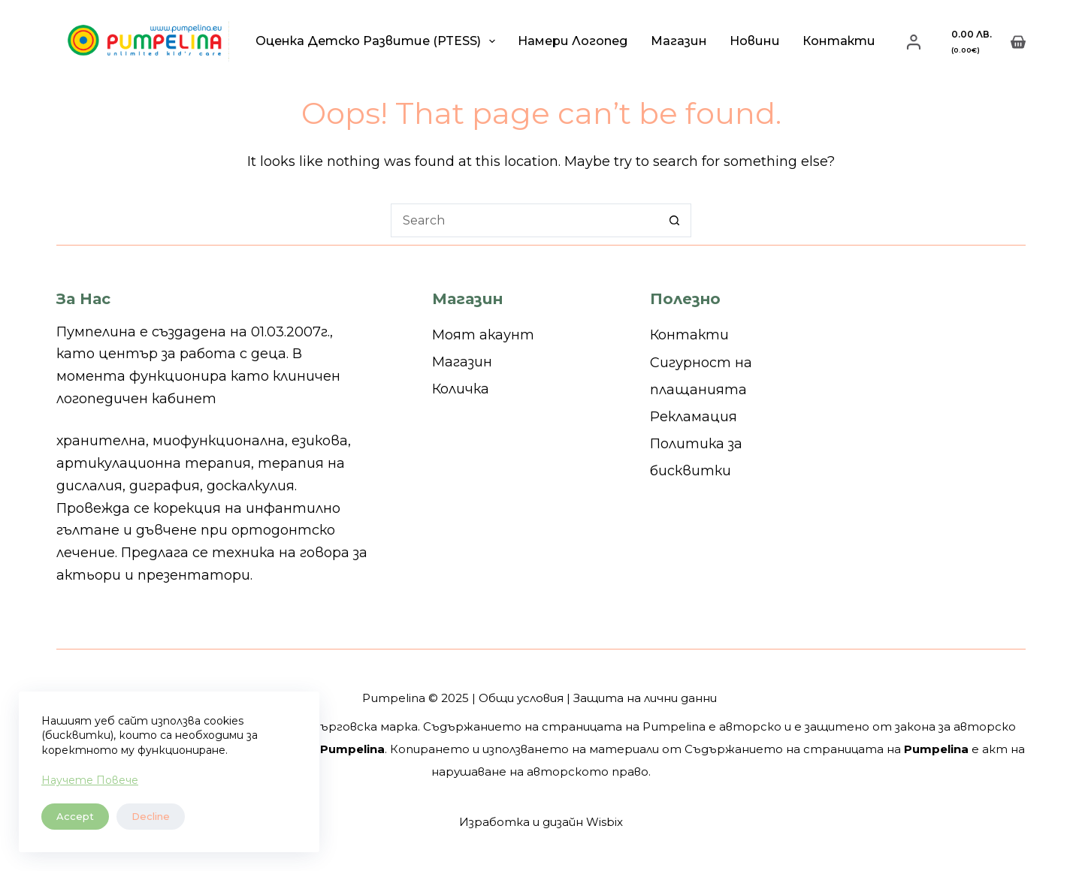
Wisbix (604, 822)
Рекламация (693, 416)
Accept (75, 816)
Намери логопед (573, 41)
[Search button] (674, 220)
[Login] (913, 42)
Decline (150, 816)
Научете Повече (89, 780)
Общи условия (521, 698)
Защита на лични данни (645, 698)
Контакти (838, 41)
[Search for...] (524, 220)
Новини (755, 41)
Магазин (679, 41)
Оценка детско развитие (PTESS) (378, 41)
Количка (460, 389)
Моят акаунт (483, 335)
